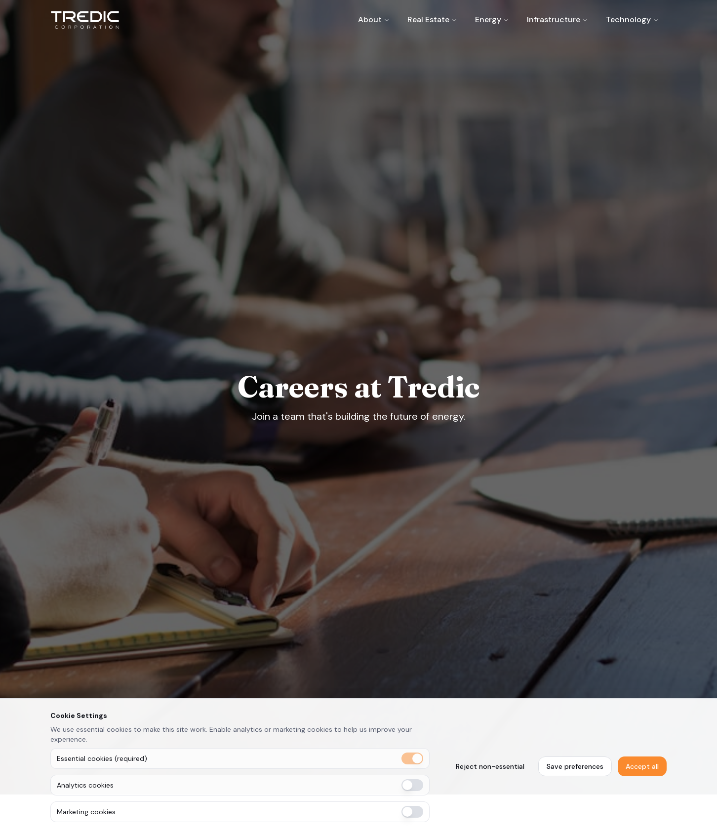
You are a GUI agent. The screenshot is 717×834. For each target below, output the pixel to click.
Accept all (642, 766)
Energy (488, 19)
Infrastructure (553, 19)
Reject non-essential (490, 766)
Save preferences (575, 766)
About (370, 19)
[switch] (412, 758)
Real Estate (428, 19)
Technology (628, 19)
